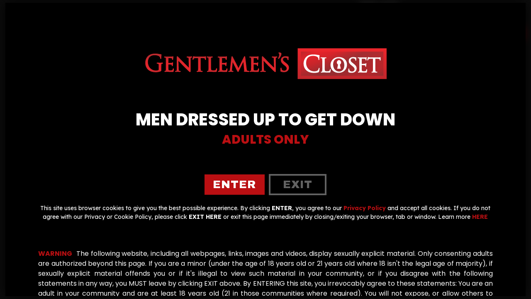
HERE (480, 217)
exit (297, 184)
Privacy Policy (364, 208)
